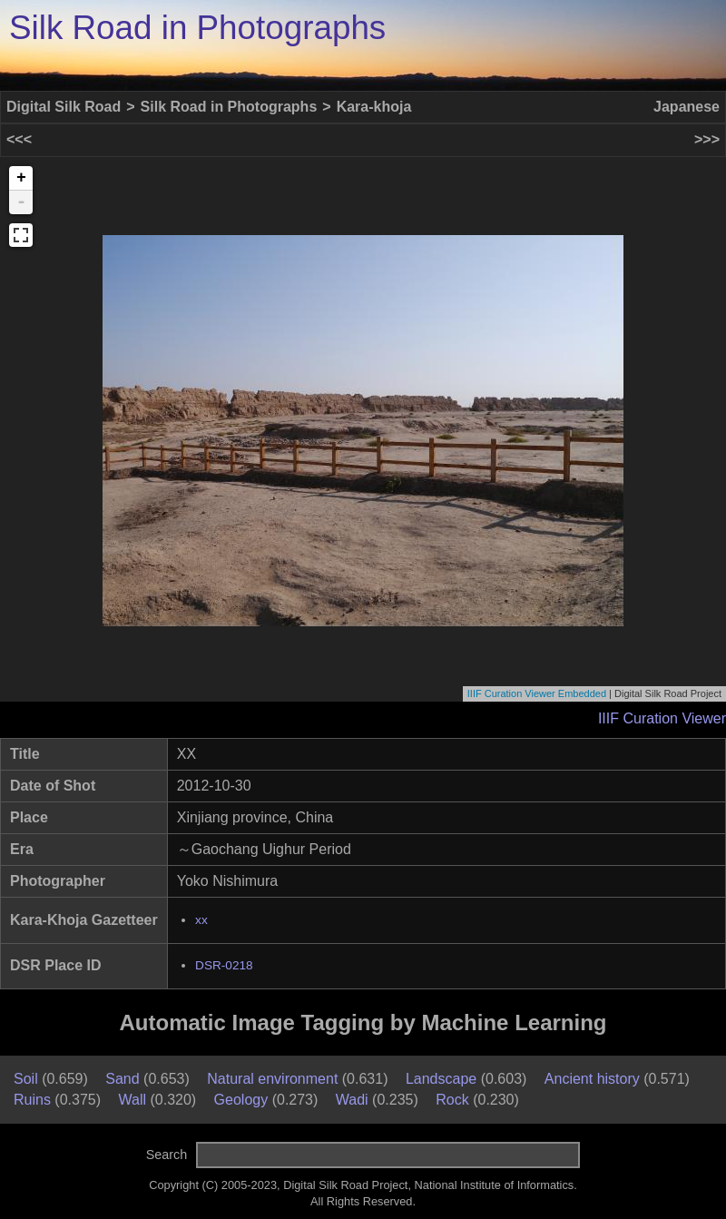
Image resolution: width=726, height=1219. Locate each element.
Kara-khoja (374, 106)
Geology (241, 1099)
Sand (122, 1078)
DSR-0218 (223, 965)
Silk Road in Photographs (197, 27)
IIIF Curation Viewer (662, 718)
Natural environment (272, 1078)
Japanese (686, 106)
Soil (26, 1078)
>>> (707, 139)
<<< (19, 139)
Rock (452, 1099)
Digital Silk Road (63, 106)
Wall (133, 1099)
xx (201, 920)
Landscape (441, 1078)
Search (167, 1154)
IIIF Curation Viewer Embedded (536, 693)
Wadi (352, 1099)
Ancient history (592, 1078)
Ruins (32, 1099)
